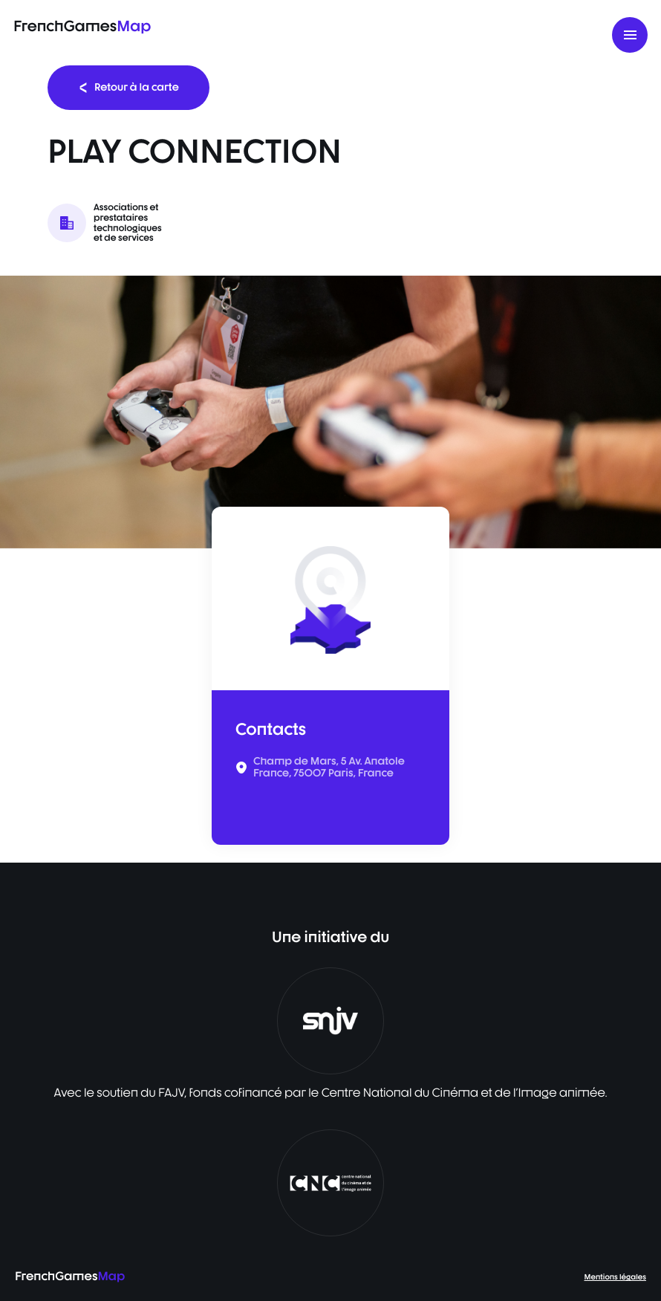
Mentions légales (615, 1277)
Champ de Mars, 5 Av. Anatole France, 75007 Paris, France (329, 767)
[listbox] (330, 412)
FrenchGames (82, 25)
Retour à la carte (128, 87)
